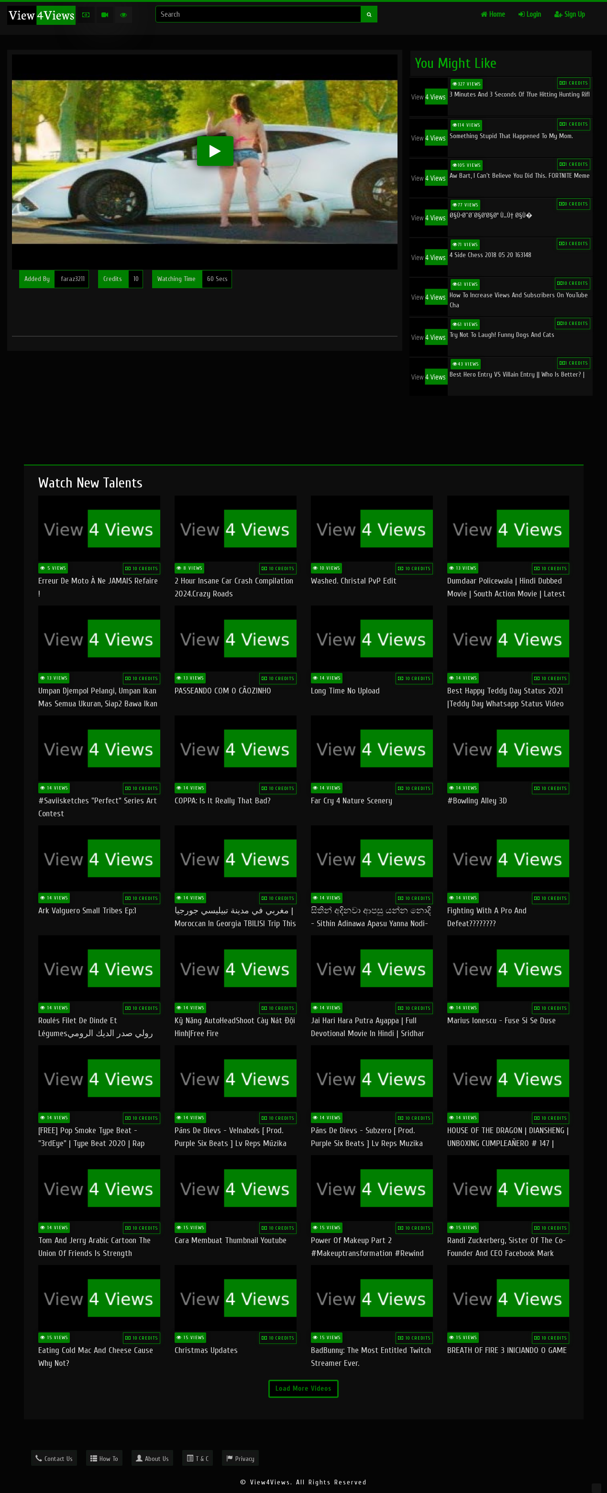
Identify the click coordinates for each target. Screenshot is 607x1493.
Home (493, 15)
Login (530, 15)
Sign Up (569, 15)
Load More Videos (303, 1389)
